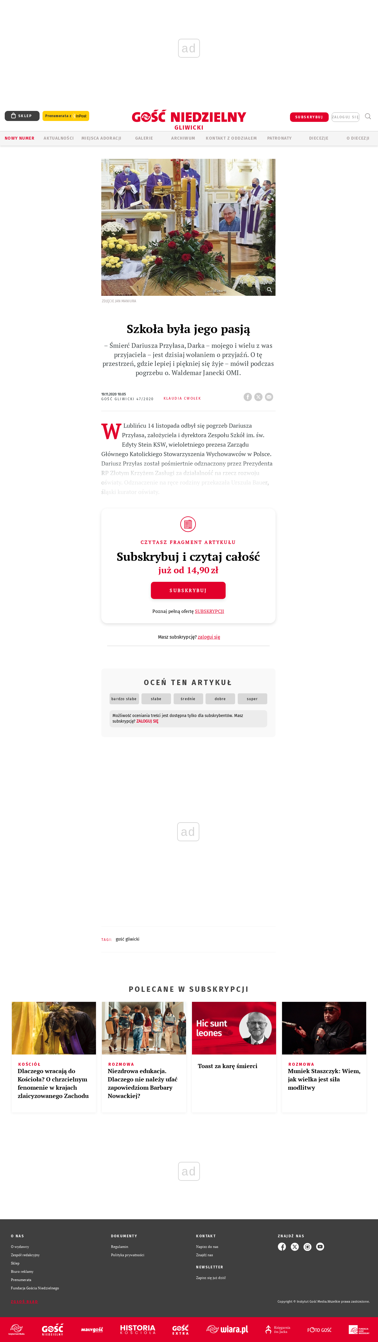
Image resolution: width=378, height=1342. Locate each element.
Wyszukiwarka (367, 116)
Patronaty (279, 138)
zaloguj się (345, 117)
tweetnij (259, 395)
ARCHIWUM (183, 138)
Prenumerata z (66, 116)
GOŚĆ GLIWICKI (127, 939)
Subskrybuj (188, 590)
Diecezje (318, 138)
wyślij (270, 395)
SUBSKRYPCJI (209, 611)
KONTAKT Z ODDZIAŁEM (231, 138)
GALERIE (144, 138)
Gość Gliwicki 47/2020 (127, 399)
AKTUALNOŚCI (59, 138)
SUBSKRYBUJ (309, 117)
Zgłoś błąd (24, 1302)
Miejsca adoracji (101, 138)
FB (249, 395)
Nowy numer (20, 138)
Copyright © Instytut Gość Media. (303, 1302)
